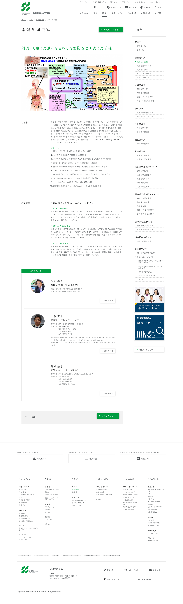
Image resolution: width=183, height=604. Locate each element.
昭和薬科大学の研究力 (79, 503)
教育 (49, 482)
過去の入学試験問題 (154, 505)
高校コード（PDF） (153, 513)
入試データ (151, 502)
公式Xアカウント (114, 586)
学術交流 (47, 520)
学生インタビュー (128, 513)
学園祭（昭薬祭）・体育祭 (130, 498)
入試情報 (154, 482)
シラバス (48, 523)
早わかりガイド (152, 541)
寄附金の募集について (99, 559)
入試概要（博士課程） (154, 529)
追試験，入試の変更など (155, 510)
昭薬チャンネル (23, 543)
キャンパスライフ (128, 493)
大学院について (49, 510)
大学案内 (25, 482)
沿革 (20, 501)
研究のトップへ (146, 349)
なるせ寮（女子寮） (128, 503)
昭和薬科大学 (35, 8)
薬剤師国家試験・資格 (51, 498)
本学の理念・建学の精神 (26, 498)
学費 (149, 497)
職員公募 (59, 559)
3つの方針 (151, 524)
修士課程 (47, 513)
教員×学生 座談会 (153, 544)
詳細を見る (108, 301)
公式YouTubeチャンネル (147, 586)
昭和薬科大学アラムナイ (76, 559)
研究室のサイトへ (112, 29)
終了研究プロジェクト (78, 506)
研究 (31, 20)
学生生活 (130, 482)
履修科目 (47, 495)
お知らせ (21, 529)
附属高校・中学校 (24, 503)
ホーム (23, 20)
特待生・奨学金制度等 (130, 510)
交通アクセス (23, 506)
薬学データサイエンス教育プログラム (51, 501)
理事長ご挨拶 (23, 493)
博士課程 (47, 516)
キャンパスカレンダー (129, 495)
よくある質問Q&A (153, 515)
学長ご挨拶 (22, 495)
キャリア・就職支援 (101, 493)
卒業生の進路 (100, 495)
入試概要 (150, 508)
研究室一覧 (40, 20)
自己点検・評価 (23, 519)
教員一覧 (74, 495)
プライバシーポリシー (44, 559)
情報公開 (22, 517)
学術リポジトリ (77, 509)
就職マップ (99, 503)
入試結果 (150, 500)
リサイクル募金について (121, 559)
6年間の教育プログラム (52, 493)
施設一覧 (22, 509)
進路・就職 (103, 482)
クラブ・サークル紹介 (129, 501)
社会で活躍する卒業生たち (104, 498)
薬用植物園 (22, 538)
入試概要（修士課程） (154, 526)
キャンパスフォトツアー (26, 540)
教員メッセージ (49, 527)
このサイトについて (25, 559)
